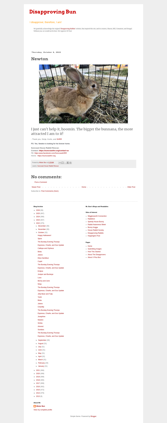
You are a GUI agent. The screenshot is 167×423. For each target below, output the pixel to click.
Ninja (39, 284)
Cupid (40, 261)
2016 (38, 387)
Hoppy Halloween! (44, 235)
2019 (38, 377)
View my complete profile (43, 410)
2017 (38, 383)
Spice (40, 239)
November (42, 229)
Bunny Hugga (93, 227)
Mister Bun (40, 406)
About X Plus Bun (94, 257)
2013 (38, 396)
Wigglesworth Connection (97, 216)
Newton (40, 320)
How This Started (94, 252)
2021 (38, 370)
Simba (40, 323)
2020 (38, 374)
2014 (38, 393)
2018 (38, 380)
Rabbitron (91, 219)
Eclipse (40, 271)
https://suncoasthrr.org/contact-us (54, 151)
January (41, 366)
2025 (38, 213)
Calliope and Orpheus (46, 248)
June (40, 350)
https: (36, 153)
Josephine (41, 317)
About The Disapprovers (97, 255)
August (41, 343)
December (42, 226)
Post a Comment (41, 182)
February (41, 363)
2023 (38, 220)
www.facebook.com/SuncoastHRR (53, 153)
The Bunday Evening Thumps (49, 242)
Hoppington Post (94, 236)
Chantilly (41, 307)
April (40, 356)
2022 (38, 223)
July (40, 347)
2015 (38, 390)
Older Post (131, 187)
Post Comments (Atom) (50, 191)
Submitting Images (95, 249)
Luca (39, 278)
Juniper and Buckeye (45, 274)
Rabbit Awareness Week (97, 225)
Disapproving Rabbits (68, 29)
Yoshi (40, 297)
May (40, 353)
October (41, 232)
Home (84, 187)
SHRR (59, 139)
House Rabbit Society (96, 230)
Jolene (40, 255)
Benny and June (44, 281)
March (40, 360)
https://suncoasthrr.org (46, 156)
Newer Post (36, 187)
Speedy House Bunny (96, 222)
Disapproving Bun (52, 12)
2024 (38, 217)
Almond (40, 326)
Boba (40, 252)
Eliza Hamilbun (43, 258)
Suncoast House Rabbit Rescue (48, 166)
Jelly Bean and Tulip (45, 294)
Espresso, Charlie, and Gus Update (51, 245)
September (42, 340)
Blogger (93, 416)
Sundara (41, 330)
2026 (38, 210)
